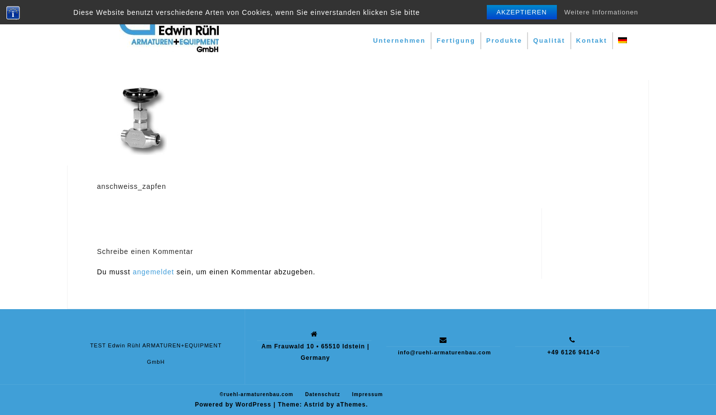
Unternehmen (399, 40)
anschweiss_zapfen (131, 186)
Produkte (504, 40)
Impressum (367, 394)
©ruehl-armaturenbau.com (256, 394)
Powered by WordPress (233, 404)
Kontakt (591, 40)
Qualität (549, 40)
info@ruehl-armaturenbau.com (444, 352)
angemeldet (153, 272)
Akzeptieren (522, 12)
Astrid (314, 404)
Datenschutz (322, 394)
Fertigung (456, 40)
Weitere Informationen (601, 12)
